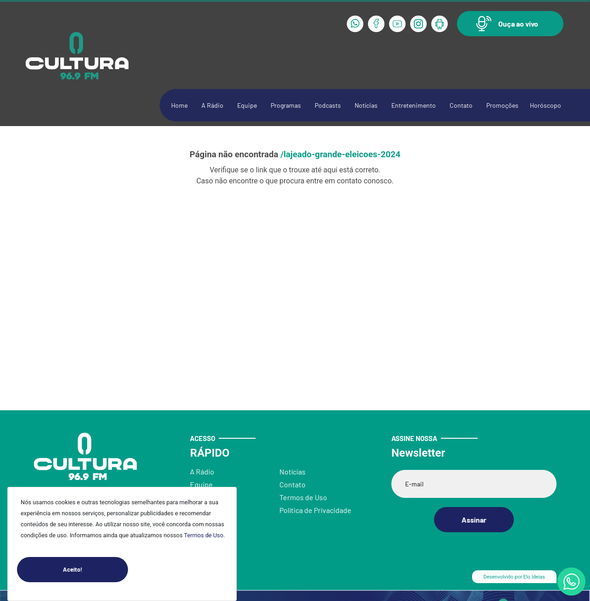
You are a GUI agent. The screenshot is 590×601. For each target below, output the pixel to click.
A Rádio (212, 105)
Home (179, 105)
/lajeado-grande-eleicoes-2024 (340, 154)
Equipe (247, 105)
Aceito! (95, 569)
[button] (510, 23)
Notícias (366, 105)
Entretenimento (413, 105)
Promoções (502, 105)
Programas (286, 105)
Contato (461, 105)
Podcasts (328, 105)
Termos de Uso (203, 535)
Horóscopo (545, 105)
